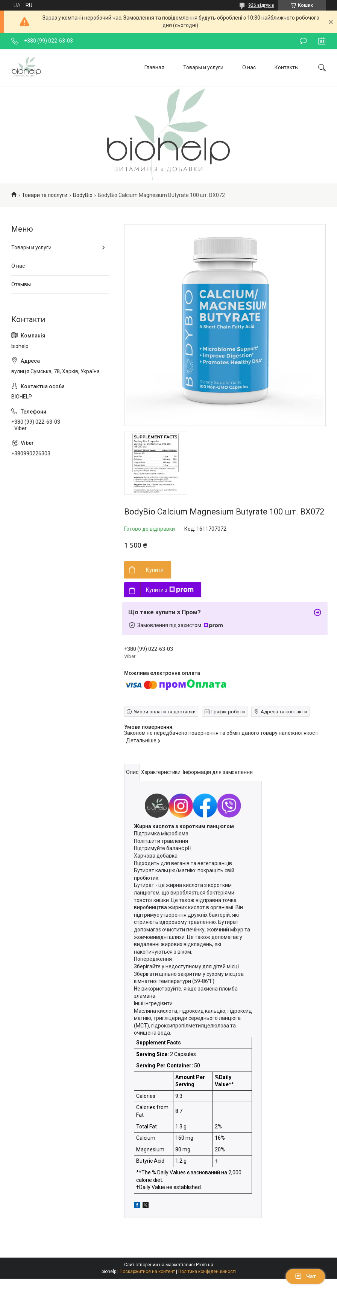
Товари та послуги (44, 195)
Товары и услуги (203, 67)
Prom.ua (204, 1264)
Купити (155, 570)
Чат (305, 1276)
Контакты (287, 67)
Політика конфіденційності (207, 1271)
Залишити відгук (303, 41)
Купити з (170, 589)
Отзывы (21, 284)
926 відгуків (261, 5)
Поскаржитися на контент (147, 1271)
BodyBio (83, 195)
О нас (249, 67)
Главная (154, 67)
